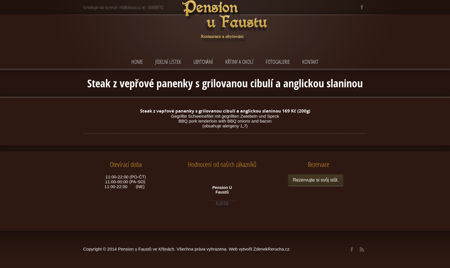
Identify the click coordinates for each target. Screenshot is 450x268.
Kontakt (310, 61)
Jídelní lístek (168, 61)
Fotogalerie (278, 61)
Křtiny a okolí (239, 61)
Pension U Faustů (222, 189)
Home (137, 61)
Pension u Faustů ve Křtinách (146, 249)
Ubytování (203, 61)
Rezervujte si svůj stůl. (315, 180)
